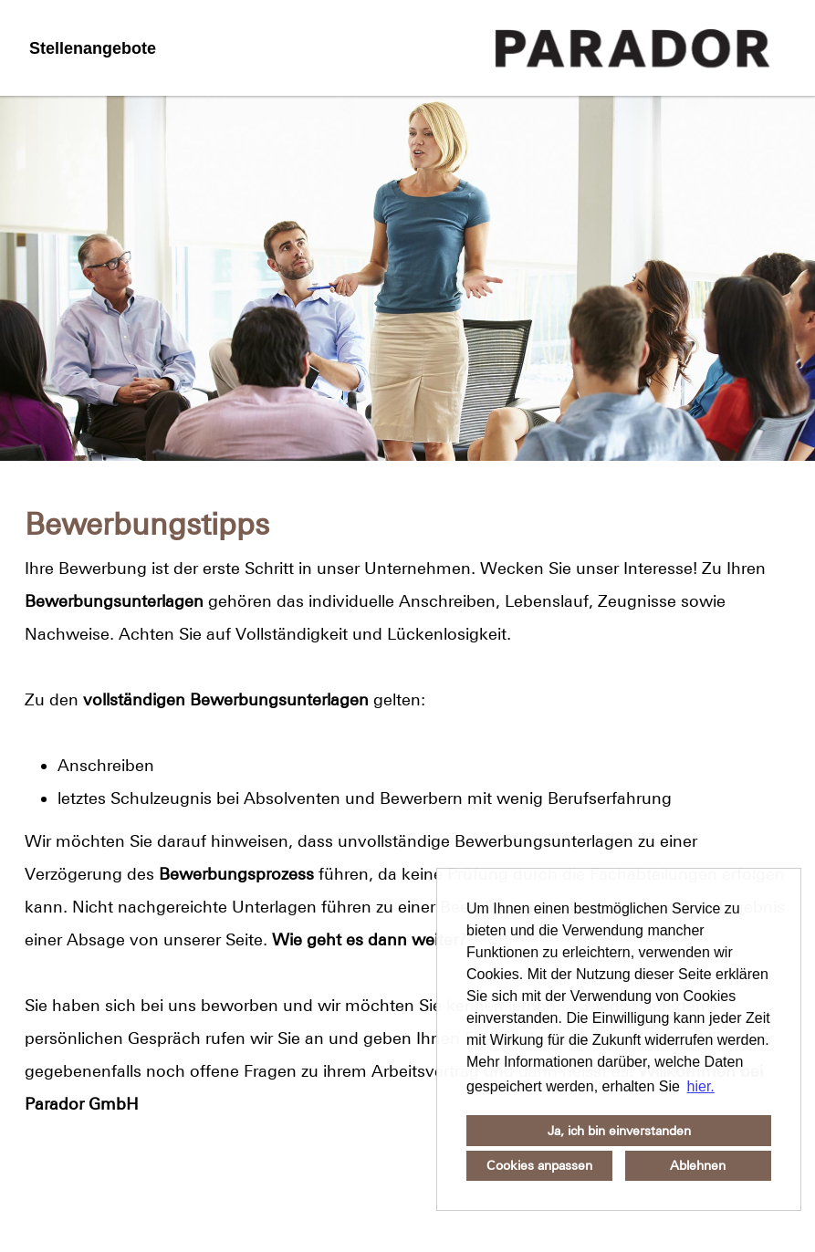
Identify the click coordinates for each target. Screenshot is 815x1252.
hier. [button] (701, 1086)
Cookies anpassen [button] (539, 1165)
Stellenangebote (92, 48)
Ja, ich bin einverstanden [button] (619, 1130)
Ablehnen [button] (698, 1165)
